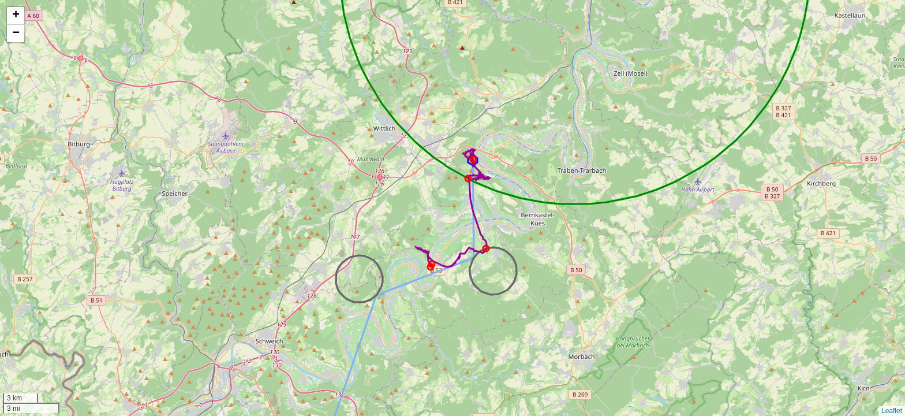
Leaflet (891, 411)
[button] (15, 16)
